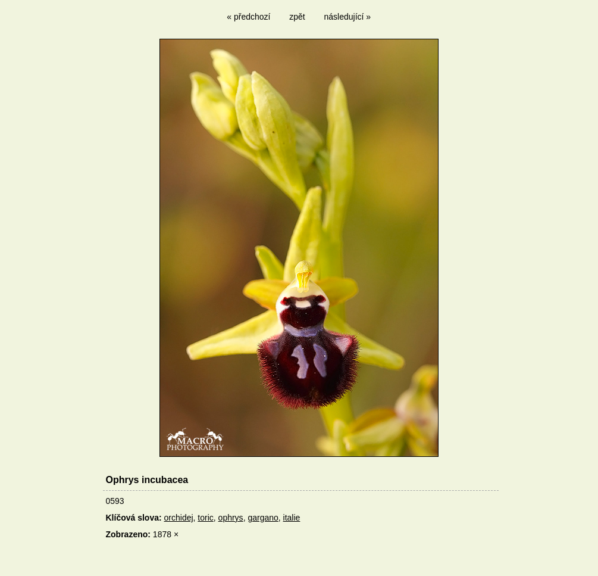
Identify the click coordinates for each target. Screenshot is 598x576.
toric (205, 517)
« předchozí (248, 16)
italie (291, 517)
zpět (297, 16)
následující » (347, 16)
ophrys (230, 517)
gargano (263, 517)
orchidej (178, 517)
